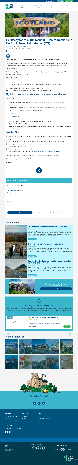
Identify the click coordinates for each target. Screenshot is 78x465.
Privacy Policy (7, 452)
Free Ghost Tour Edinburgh (12, 422)
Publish (20, 212)
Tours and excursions (22, 6)
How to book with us (44, 424)
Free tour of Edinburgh (11, 420)
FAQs (61, 6)
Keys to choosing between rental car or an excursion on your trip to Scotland (49, 262)
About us (51, 6)
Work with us (25, 418)
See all (56, 288)
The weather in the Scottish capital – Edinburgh (47, 227)
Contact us (41, 422)
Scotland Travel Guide (38, 6)
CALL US (61, 1)
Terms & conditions (9, 449)
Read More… (32, 239)
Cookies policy (8, 450)
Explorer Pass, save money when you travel (45, 244)
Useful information (24, 46)
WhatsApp (69, 1)
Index (7, 46)
